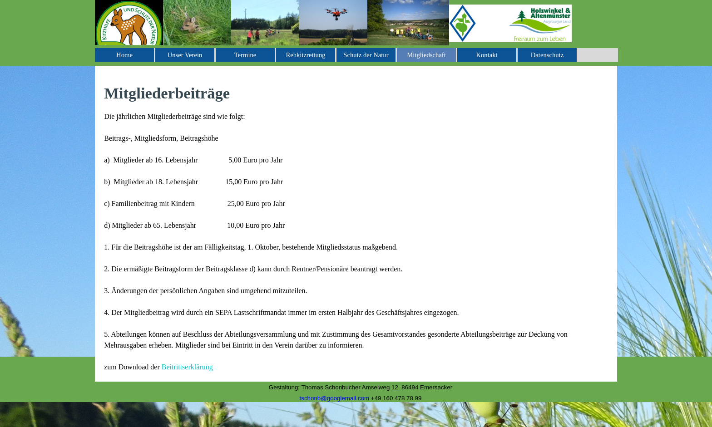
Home (124, 55)
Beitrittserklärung (187, 367)
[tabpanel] (356, 227)
